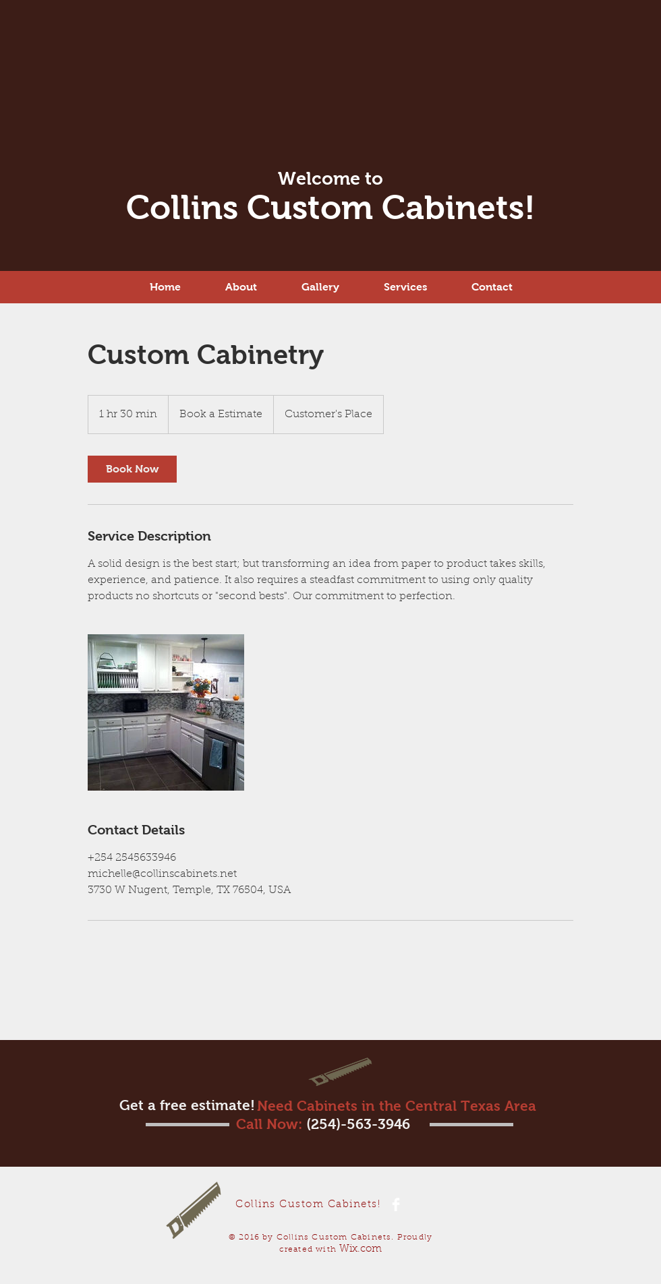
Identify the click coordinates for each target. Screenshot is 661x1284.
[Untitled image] (166, 712)
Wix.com (360, 1249)
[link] (132, 469)
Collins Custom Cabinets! (331, 207)
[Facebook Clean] (396, 1204)
